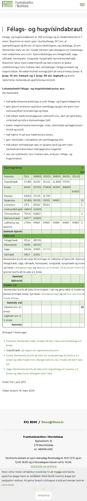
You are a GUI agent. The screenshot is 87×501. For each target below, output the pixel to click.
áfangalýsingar (23, 268)
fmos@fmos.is (52, 422)
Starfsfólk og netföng (43, 466)
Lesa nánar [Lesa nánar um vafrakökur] (8, 485)
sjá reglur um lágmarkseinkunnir (40, 350)
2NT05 (47, 249)
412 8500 (30, 422)
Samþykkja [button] (44, 495)
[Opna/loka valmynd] (82, 4)
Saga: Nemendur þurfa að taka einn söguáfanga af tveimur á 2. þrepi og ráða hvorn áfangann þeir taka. (42, 371)
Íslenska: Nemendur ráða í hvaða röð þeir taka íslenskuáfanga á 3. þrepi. (44, 343)
